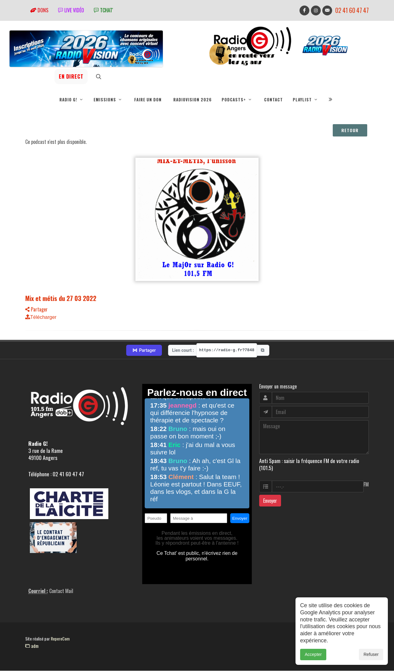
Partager (36, 309)
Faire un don (148, 99)
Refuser (371, 654)
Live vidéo (71, 10)
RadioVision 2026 (192, 99)
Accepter (313, 654)
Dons (39, 10)
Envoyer (270, 501)
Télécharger (40, 317)
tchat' (103, 10)
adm (31, 646)
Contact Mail (61, 591)
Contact (273, 99)
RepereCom (60, 639)
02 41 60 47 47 (352, 10)
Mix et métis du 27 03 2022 (60, 298)
